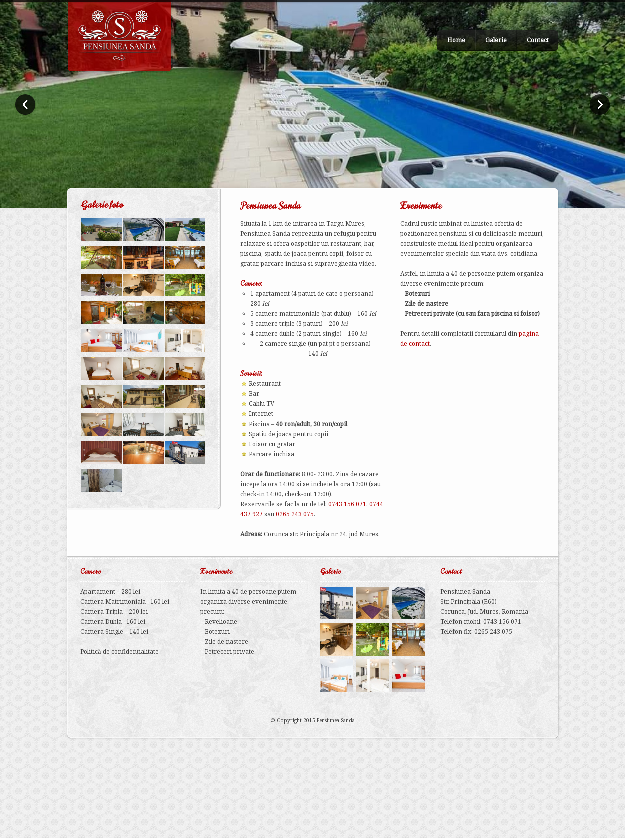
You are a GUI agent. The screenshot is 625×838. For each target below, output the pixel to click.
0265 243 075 (295, 514)
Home (456, 40)
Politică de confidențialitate (119, 651)
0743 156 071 (347, 504)
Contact (538, 40)
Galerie (496, 40)
